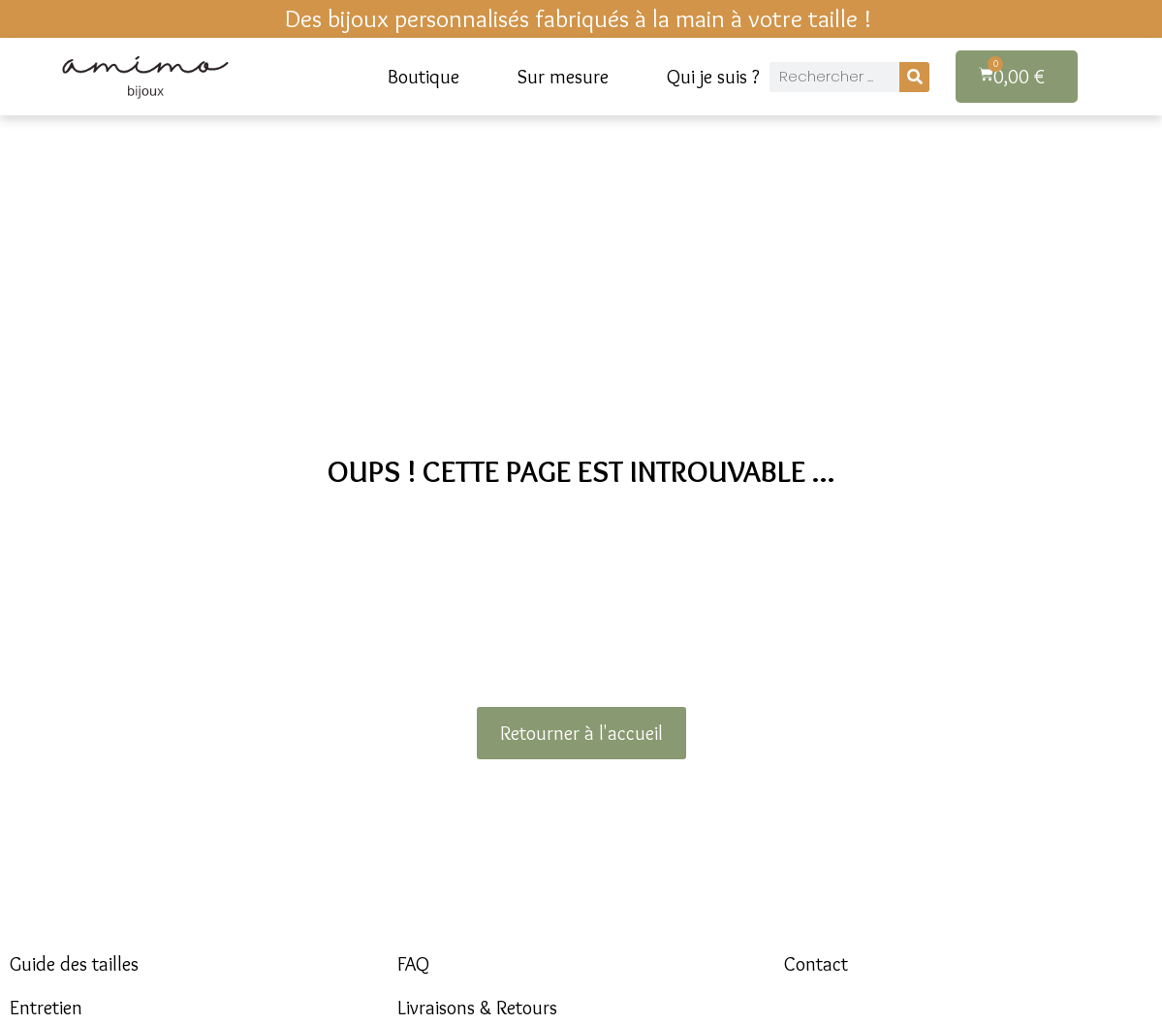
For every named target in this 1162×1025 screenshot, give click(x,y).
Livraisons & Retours (477, 1007)
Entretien (46, 1007)
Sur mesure (563, 76)
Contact (816, 964)
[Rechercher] (914, 77)
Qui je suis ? (713, 76)
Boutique (423, 76)
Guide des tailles (74, 964)
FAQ (413, 964)
